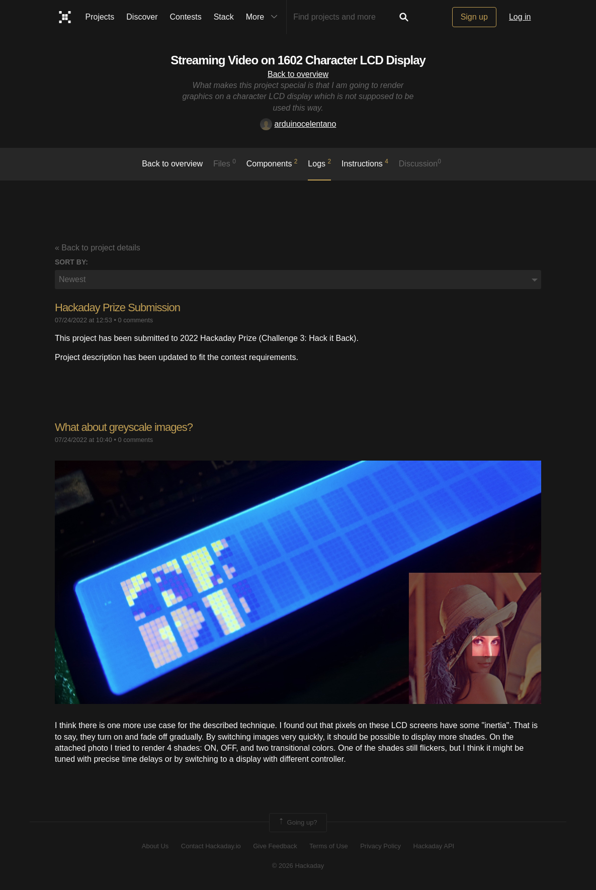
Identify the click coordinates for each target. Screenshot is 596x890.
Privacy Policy (380, 846)
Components (272, 163)
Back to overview (298, 74)
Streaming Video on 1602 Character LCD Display (298, 60)
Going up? (297, 822)
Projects (100, 17)
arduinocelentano (298, 124)
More (264, 17)
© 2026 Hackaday (298, 865)
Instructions (365, 163)
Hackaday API (434, 846)
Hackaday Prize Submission (117, 307)
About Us (155, 846)
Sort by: (71, 262)
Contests (186, 17)
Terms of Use (328, 846)
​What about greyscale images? (124, 427)
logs (319, 163)
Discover (141, 17)
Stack (224, 17)
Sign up (474, 17)
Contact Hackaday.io (211, 846)
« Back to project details (97, 247)
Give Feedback (275, 846)
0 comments (135, 320)
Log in (520, 17)
